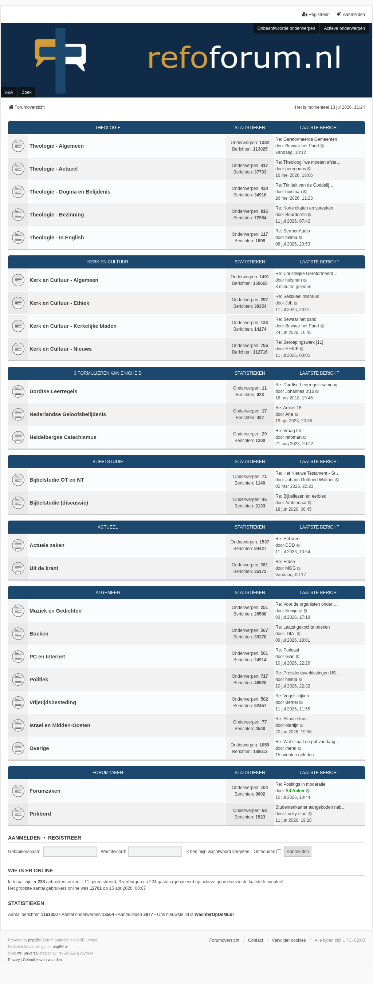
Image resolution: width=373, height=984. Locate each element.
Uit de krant (44, 568)
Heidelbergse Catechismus (63, 437)
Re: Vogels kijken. (292, 695)
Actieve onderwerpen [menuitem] (344, 28)
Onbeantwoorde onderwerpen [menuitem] (286, 28)
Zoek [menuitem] (27, 92)
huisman (293, 191)
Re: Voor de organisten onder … (306, 604)
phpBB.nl (60, 947)
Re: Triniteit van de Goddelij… (304, 185)
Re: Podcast (287, 650)
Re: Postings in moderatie (300, 784)
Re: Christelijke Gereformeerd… (306, 273)
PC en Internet (47, 657)
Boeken (39, 634)
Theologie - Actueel (54, 169)
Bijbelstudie (108, 461)
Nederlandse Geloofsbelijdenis (68, 414)
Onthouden (267, 851)
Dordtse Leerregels (53, 391)
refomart (293, 437)
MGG (290, 568)
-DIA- (290, 633)
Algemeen (108, 592)
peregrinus (295, 168)
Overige (39, 748)
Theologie (108, 127)
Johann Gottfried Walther (309, 479)
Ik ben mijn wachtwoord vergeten (217, 851)
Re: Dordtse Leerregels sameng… (308, 384)
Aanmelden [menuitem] (350, 14)
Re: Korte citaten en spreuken (304, 208)
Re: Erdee (285, 561)
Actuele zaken (47, 545)
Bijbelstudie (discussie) (59, 503)
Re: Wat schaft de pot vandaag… (307, 741)
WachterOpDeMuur (214, 914)
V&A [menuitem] (8, 92)
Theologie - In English (57, 237)
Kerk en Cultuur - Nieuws (61, 349)
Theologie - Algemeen (57, 146)
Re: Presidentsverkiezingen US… (307, 673)
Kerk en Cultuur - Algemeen (64, 280)
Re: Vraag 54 (288, 430)
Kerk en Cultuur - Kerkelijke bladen (73, 326)
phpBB (33, 940)
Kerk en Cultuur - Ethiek (59, 303)
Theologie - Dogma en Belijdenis (70, 192)
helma (291, 237)
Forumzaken (108, 772)
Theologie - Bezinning (57, 215)
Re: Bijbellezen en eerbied (300, 496)
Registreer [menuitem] (315, 14)
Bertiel (291, 702)
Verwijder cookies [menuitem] (289, 940)
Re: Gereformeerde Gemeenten (306, 139)
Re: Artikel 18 (288, 407)
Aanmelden (24, 838)
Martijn (291, 725)
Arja (289, 414)
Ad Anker (295, 790)
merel (290, 748)
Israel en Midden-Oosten (60, 725)
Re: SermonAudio (292, 231)
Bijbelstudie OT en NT (57, 480)
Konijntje (293, 610)
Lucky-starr (296, 813)
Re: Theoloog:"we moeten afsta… (308, 162)
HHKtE (292, 348)
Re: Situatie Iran (291, 718)
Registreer (64, 838)
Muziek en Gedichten (56, 611)
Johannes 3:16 (299, 391)
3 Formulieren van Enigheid (108, 373)
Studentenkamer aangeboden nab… (310, 807)
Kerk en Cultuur (107, 261)
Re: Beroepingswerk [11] (299, 342)
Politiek (39, 679)
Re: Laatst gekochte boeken (302, 627)
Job (288, 303)
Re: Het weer (288, 538)
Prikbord (40, 814)
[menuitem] (14, 960)
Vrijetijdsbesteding (53, 702)
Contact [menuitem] (255, 940)
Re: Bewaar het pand (296, 319)
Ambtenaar (296, 502)
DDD (290, 545)
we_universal (27, 953)
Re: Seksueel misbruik (297, 296)
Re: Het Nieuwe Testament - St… (307, 473)
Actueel (108, 527)
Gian (289, 656)
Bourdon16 (296, 214)
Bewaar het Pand (302, 145)
